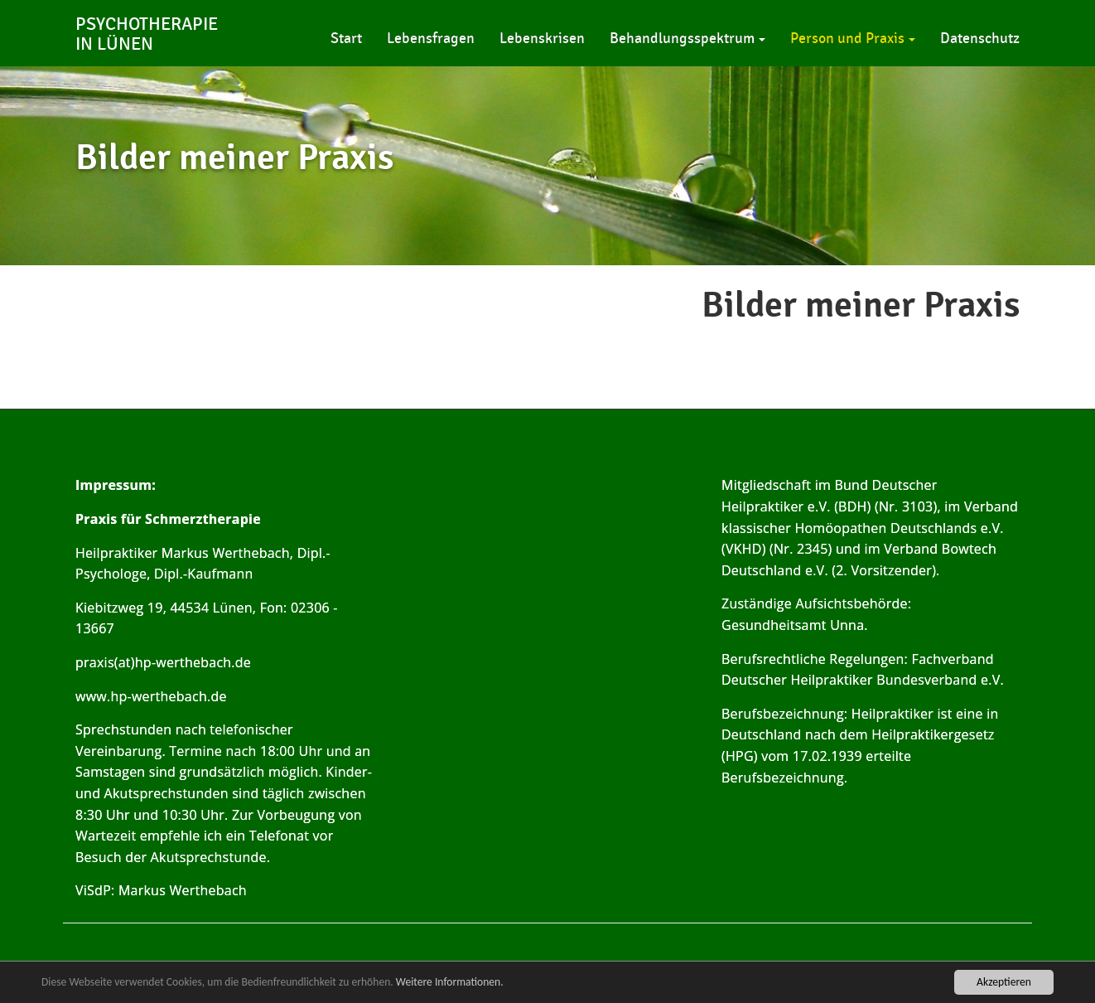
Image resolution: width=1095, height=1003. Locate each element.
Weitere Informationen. (450, 982)
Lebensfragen (431, 38)
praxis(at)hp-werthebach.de (163, 662)
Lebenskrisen (542, 38)
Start (346, 38)
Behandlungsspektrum (687, 38)
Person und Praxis (852, 38)
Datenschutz (980, 38)
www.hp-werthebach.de (151, 696)
